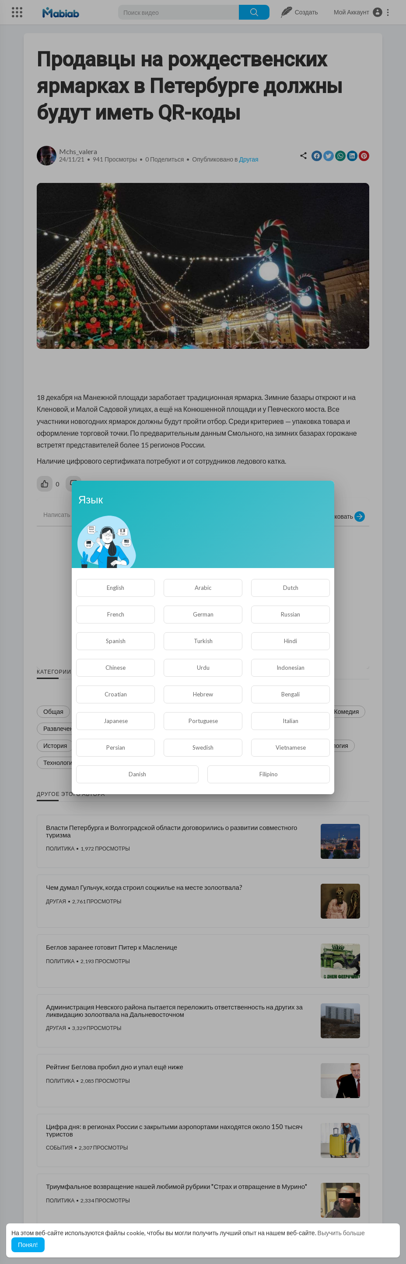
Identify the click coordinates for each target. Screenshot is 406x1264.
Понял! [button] (28, 1244)
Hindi (290, 640)
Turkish (203, 640)
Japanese (116, 720)
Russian (290, 614)
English (115, 587)
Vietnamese (291, 747)
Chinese (115, 667)
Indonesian (290, 667)
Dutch (290, 587)
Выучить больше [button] (341, 1232)
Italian (290, 720)
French (115, 614)
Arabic (203, 587)
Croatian (116, 694)
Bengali (290, 694)
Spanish (116, 640)
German (203, 614)
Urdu (203, 667)
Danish (137, 774)
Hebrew (203, 694)
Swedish (203, 747)
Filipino (268, 774)
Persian (115, 747)
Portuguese (203, 720)
